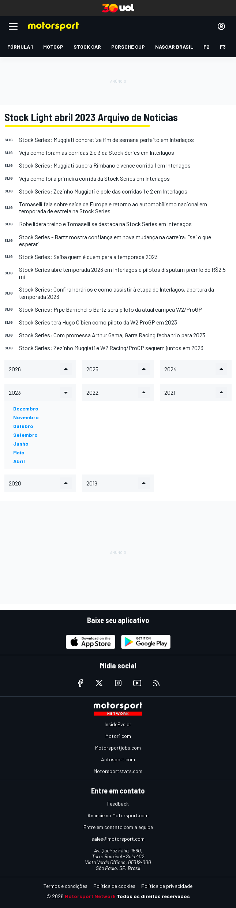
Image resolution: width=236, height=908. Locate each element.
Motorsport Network (90, 896)
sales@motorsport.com (118, 839)
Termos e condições (65, 886)
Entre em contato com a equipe (118, 827)
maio (19, 452)
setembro (25, 435)
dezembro (25, 408)
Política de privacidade (166, 886)
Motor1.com (118, 736)
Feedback (118, 803)
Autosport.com (118, 759)
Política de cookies (114, 886)
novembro (26, 417)
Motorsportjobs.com (118, 747)
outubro (23, 426)
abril (19, 461)
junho (21, 443)
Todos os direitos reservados (153, 896)
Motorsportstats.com (118, 771)
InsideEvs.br (118, 724)
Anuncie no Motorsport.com (118, 815)
